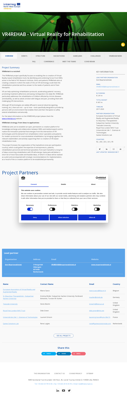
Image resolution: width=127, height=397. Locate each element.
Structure (40, 56)
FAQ (33, 61)
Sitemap (89, 373)
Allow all (92, 217)
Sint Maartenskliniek (13, 265)
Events (24, 56)
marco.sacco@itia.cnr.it (97, 291)
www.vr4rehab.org (9, 118)
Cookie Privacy (75, 373)
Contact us (59, 373)
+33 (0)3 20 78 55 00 (45, 384)
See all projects (63, 336)
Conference (49, 61)
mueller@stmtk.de (96, 297)
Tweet (47, 353)
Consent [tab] (34, 184)
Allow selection (63, 217)
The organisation (42, 373)
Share (62, 353)
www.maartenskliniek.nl (101, 265)
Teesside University (10, 304)
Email (77, 353)
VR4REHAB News (115, 56)
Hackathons (59, 56)
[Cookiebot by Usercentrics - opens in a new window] (97, 178)
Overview (9, 56)
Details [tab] (63, 184)
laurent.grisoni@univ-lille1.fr (99, 317)
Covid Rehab (89, 61)
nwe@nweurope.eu (85, 384)
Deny (35, 217)
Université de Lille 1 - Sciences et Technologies (20, 317)
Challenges (95, 56)
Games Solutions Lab (11, 324)
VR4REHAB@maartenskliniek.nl (107, 87)
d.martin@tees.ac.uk (96, 304)
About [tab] (93, 184)
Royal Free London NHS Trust (14, 311)
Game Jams (77, 56)
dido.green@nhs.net (96, 311)
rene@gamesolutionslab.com (100, 324)
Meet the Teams (69, 61)
